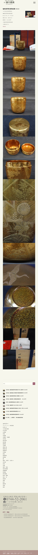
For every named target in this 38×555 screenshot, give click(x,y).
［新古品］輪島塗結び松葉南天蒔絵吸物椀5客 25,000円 (16, 392)
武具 (4, 463)
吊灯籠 (4, 438)
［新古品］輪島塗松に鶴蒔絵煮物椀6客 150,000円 (16, 399)
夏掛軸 (4, 443)
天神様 (4, 445)
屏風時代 (5, 450)
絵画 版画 (5, 475)
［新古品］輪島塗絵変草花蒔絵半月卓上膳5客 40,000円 (16, 389)
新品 (4, 453)
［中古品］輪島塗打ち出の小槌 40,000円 (14, 405)
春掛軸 (4, 457)
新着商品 (5, 455)
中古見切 (5, 430)
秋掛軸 (4, 472)
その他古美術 (6, 428)
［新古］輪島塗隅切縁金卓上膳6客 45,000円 (14, 402)
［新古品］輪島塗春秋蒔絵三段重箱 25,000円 (14, 395)
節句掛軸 (5, 473)
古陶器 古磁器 (6, 437)
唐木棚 (4, 442)
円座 (4, 433)
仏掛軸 (4, 432)
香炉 (4, 487)
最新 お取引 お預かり (8, 460)
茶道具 (4, 478)
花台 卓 (5, 477)
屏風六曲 (5, 448)
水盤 (4, 465)
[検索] (19, 383)
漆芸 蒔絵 (5, 467)
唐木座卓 (5, 440)
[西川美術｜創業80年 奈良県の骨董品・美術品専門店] (16, 2)
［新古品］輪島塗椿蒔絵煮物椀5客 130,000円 (15, 414)
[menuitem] (33, 2)
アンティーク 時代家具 (8, 425)
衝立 (4, 482)
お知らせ (5, 427)
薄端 (4, 480)
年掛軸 (4, 452)
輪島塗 (4, 483)
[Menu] (33, 2)
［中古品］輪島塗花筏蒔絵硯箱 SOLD (13, 411)
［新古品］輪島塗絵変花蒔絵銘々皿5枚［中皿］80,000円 (17, 408)
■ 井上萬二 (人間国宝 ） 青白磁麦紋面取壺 (14, 417)
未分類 (4, 462)
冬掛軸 (4, 435)
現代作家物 (5, 468)
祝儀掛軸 (5, 470)
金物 (4, 485)
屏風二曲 (5, 447)
